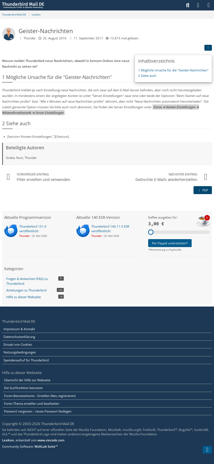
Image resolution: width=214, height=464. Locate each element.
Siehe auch (147, 75)
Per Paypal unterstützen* (170, 243)
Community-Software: (30, 446)
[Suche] (187, 5)
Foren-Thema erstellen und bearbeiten (31, 403)
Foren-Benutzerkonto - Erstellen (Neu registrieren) (39, 396)
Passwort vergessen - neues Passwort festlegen (37, 411)
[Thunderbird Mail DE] (23, 5)
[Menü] (208, 5)
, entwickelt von (33, 440)
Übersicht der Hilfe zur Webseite (27, 380)
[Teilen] (208, 48)
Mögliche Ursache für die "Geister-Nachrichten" (173, 70)
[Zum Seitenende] (207, 450)
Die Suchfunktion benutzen (23, 388)
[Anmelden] (198, 5)
